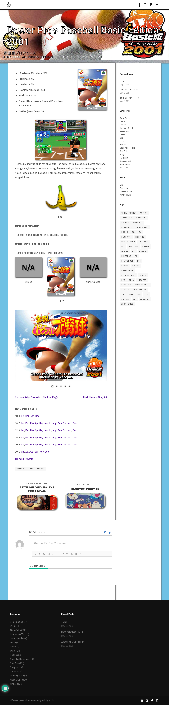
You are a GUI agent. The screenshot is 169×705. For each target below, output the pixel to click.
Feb (27, 423)
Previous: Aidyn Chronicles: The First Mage (36, 397)
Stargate (123, 154)
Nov (32, 416)
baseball (21, 469)
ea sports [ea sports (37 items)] (126, 237)
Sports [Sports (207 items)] (125, 290)
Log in (122, 185)
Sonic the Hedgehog (127, 148)
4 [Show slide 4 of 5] (65, 386)
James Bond (124, 131)
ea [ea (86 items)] (140, 232)
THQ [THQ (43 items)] (123, 294)
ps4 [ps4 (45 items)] (139, 261)
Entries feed (124, 188)
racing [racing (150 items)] (135, 266)
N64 (31, 469)
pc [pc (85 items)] (136, 256)
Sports (41, 469)
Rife (12, 700)
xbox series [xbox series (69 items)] (127, 304)
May (41, 423)
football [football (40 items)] (143, 242)
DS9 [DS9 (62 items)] (133, 232)
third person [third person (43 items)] (139, 290)
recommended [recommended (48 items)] (128, 275)
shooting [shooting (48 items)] (126, 285)
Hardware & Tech (126, 128)
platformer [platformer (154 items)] (127, 261)
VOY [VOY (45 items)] (134, 299)
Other (122, 141)
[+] (81, 553)
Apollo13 (53, 700)
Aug (54, 423)
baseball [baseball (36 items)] (137, 223)
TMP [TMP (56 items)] (131, 294)
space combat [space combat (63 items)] (142, 285)
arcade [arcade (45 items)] (125, 223)
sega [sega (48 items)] (131, 280)
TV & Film (124, 158)
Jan (22, 423)
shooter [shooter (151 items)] (142, 280)
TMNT (122, 81)
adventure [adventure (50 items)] (141, 218)
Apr (36, 423)
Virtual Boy (124, 167)
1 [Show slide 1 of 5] (52, 386)
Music (122, 134)
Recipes (123, 144)
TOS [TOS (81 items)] (146, 294)
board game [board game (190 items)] (143, 227)
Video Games (125, 164)
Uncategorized (125, 161)
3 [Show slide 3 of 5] (61, 386)
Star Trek (123, 151)
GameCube (124, 124)
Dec (37, 416)
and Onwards (24, 459)
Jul (50, 423)
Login (108, 532)
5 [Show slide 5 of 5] (69, 386)
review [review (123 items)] (143, 275)
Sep (27, 416)
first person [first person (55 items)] (128, 242)
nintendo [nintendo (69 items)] (126, 256)
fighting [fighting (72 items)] (139, 237)
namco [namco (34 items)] (142, 251)
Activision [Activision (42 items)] (126, 218)
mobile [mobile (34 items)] (124, 251)
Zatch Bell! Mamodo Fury (129, 98)
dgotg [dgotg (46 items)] (124, 232)
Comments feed (126, 191)
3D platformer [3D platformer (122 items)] (128, 213)
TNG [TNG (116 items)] (139, 294)
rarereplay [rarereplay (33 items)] (127, 270)
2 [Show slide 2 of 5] (56, 386)
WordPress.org (125, 195)
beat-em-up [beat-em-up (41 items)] (127, 227)
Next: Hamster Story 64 (95, 397)
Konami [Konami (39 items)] (146, 246)
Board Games (125, 118)
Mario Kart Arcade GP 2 (129, 89)
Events (122, 121)
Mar (32, 423)
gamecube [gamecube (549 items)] (134, 246)
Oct (65, 423)
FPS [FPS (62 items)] (123, 246)
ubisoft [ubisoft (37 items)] (125, 299)
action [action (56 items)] (143, 213)
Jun (22, 416)
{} (76, 553)
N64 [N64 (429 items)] (133, 251)
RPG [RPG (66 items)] (123, 280)
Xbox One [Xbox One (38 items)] (144, 299)
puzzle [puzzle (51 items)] (125, 266)
